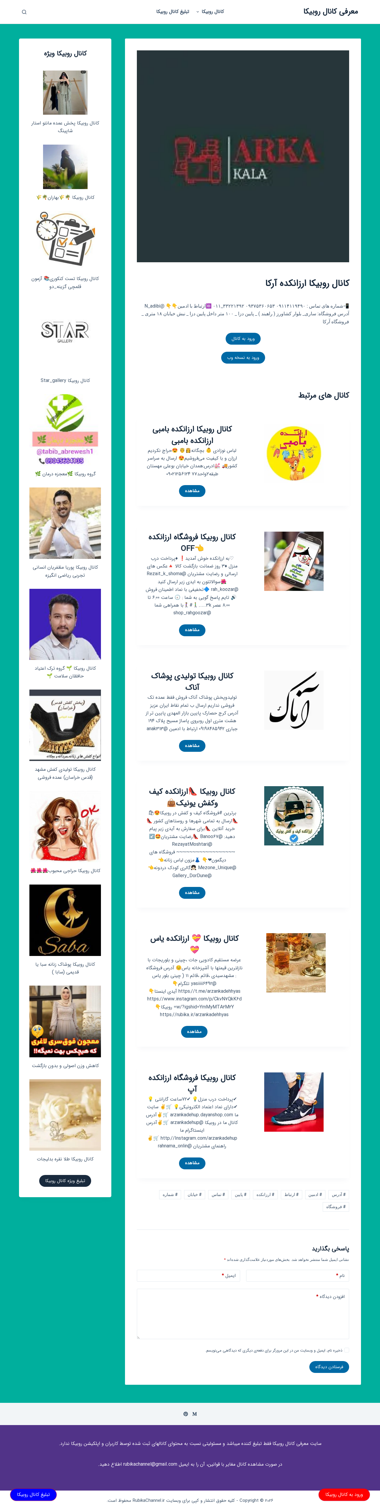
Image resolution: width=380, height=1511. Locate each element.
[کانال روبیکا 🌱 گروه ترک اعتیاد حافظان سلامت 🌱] (65, 624)
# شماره (170, 1194)
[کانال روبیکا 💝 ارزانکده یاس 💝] (296, 962)
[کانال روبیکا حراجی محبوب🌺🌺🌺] (65, 826)
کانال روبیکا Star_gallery (65, 380)
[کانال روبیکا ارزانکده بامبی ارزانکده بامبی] (294, 453)
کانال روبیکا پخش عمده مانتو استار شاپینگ (65, 127)
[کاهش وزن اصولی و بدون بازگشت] (65, 1021)
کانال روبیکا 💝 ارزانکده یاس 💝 (194, 945)
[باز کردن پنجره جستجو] (24, 12)
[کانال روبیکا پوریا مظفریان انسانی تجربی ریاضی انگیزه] (65, 523)
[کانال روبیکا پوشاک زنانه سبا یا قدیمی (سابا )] (65, 920)
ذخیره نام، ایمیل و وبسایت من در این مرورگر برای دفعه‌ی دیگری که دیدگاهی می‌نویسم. (273, 1350)
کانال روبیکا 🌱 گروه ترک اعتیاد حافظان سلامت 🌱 (65, 672)
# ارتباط (291, 1194)
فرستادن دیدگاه (329, 1367)
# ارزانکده (265, 1194)
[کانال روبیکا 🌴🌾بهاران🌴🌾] (65, 167)
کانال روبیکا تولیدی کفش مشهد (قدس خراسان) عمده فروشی (65, 773)
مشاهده (189, 492)
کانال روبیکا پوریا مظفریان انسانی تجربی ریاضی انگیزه (65, 571)
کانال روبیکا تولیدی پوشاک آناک (192, 682)
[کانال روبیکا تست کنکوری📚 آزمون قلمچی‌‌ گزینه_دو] (65, 240)
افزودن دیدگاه (330, 1297)
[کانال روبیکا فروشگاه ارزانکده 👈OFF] (294, 561)
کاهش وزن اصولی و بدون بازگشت (65, 1065)
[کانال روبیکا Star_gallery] (65, 336)
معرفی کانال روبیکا (330, 11)
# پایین (240, 1194)
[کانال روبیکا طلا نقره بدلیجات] (65, 1115)
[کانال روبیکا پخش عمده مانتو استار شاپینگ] (65, 93)
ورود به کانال (243, 338)
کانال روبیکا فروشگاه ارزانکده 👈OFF (192, 543)
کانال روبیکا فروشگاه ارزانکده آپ (192, 1084)
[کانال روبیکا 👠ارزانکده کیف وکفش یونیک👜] (294, 815)
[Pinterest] (185, 1414)
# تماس (218, 1194)
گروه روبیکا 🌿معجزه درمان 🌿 (65, 474)
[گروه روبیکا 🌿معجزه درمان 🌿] (65, 430)
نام (340, 1276)
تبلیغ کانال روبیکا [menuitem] (172, 11)
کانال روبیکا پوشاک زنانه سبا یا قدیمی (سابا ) (65, 968)
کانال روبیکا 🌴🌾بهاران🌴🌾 (65, 197)
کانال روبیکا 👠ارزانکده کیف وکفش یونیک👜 (192, 798)
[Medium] (194, 1414)
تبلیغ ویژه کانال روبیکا (65, 1180)
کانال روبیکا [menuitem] (209, 11)
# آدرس (339, 1194)
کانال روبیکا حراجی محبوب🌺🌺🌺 (65, 870)
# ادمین (315, 1194)
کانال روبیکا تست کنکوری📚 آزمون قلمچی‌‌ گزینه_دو (65, 282)
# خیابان (195, 1194)
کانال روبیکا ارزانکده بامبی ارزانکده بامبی (192, 435)
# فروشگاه (336, 1206)
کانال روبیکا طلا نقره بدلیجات (65, 1159)
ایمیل (229, 1276)
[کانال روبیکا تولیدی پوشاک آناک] (294, 700)
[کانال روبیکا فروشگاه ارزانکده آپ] (294, 1101)
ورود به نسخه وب (243, 357)
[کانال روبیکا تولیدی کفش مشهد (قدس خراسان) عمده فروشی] (65, 725)
